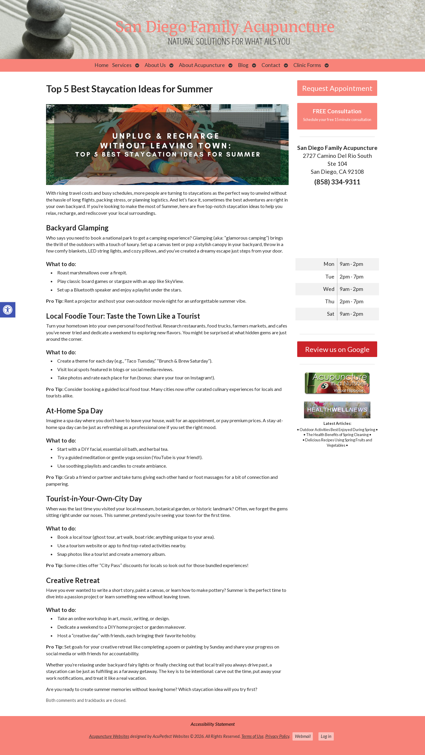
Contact (270, 65)
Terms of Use (252, 736)
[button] (7, 309)
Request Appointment (337, 88)
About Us (155, 65)
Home (101, 65)
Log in (326, 736)
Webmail (302, 736)
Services (122, 65)
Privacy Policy (277, 736)
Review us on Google (337, 349)
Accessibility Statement (213, 724)
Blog (243, 65)
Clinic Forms (307, 65)
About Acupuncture (202, 65)
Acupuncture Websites (109, 736)
